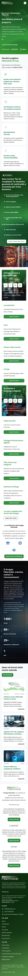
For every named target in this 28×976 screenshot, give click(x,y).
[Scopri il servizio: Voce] (14, 334)
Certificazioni (5, 924)
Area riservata (6, 935)
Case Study (5, 930)
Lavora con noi (6, 938)
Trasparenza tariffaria (8, 956)
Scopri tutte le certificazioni (14, 556)
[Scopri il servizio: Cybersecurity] (14, 428)
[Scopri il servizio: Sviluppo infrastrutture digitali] (14, 449)
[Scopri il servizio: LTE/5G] (14, 377)
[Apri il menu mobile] (25, 3)
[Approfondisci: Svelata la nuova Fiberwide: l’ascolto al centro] (14, 696)
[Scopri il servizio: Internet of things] (14, 496)
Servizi (3, 921)
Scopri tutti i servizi (11, 519)
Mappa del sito (6, 959)
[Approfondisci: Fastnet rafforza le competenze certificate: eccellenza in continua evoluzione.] (14, 766)
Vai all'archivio (7, 676)
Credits (13, 972)
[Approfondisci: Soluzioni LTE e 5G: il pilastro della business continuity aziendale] (14, 731)
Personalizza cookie (6, 972)
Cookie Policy (5, 948)
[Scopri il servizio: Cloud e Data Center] (14, 356)
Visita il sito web (14, 819)
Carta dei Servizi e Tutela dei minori (11, 954)
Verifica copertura (7, 932)
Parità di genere (6, 951)
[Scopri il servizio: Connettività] (14, 313)
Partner (4, 927)
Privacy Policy (5, 945)
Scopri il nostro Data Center (16, 243)
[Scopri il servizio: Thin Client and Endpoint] (14, 472)
